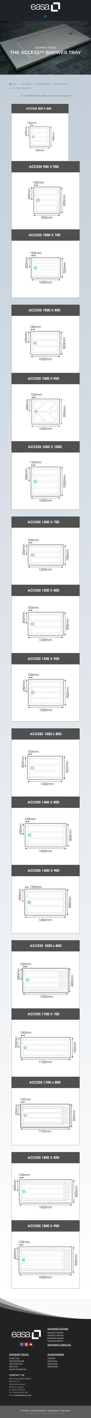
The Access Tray (61, 84)
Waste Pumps (52, 1366)
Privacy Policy (65, 1410)
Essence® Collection (55, 1341)
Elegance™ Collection (55, 1332)
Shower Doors (57, 1328)
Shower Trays (19, 1354)
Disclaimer (25, 1410)
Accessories (55, 1354)
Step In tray (13, 1366)
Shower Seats (52, 1363)
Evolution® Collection (55, 1338)
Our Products (26, 84)
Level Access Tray (15, 1363)
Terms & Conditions (38, 1410)
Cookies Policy (53, 1410)
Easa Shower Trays (43, 84)
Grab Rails (51, 1358)
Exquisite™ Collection (55, 1335)
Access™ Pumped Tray (17, 1369)
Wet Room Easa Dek (16, 1361)
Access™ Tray (14, 1358)
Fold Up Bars (52, 1361)
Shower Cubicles (59, 1344)
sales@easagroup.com (22, 1395)
